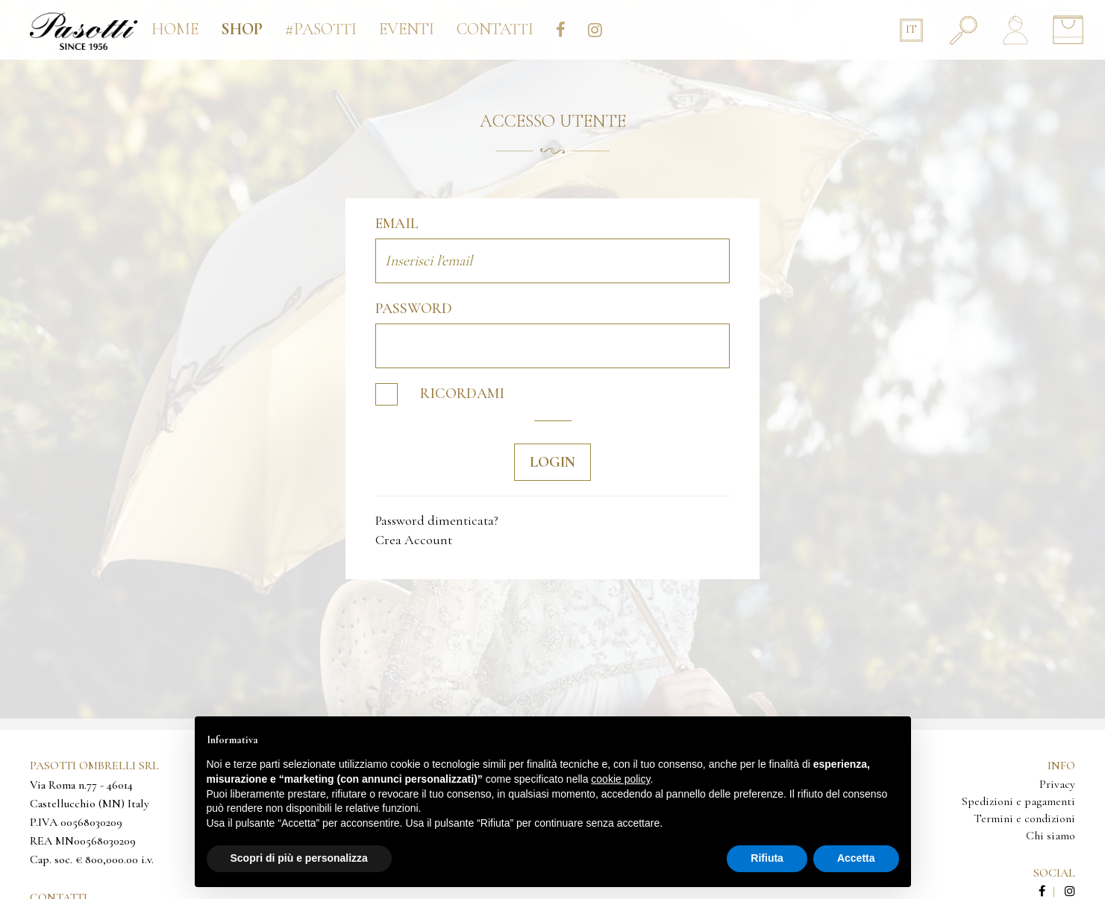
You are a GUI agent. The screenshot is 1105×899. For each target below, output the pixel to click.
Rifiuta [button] (767, 858)
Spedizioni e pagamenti (1018, 801)
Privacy (1057, 784)
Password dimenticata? (436, 520)
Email (397, 224)
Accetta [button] (856, 858)
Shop (242, 29)
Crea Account (413, 539)
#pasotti (321, 29)
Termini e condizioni (1024, 818)
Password (413, 309)
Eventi (406, 29)
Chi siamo (1050, 835)
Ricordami (439, 394)
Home (174, 29)
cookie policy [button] (620, 779)
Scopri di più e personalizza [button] (299, 858)
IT (911, 29)
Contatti (495, 29)
